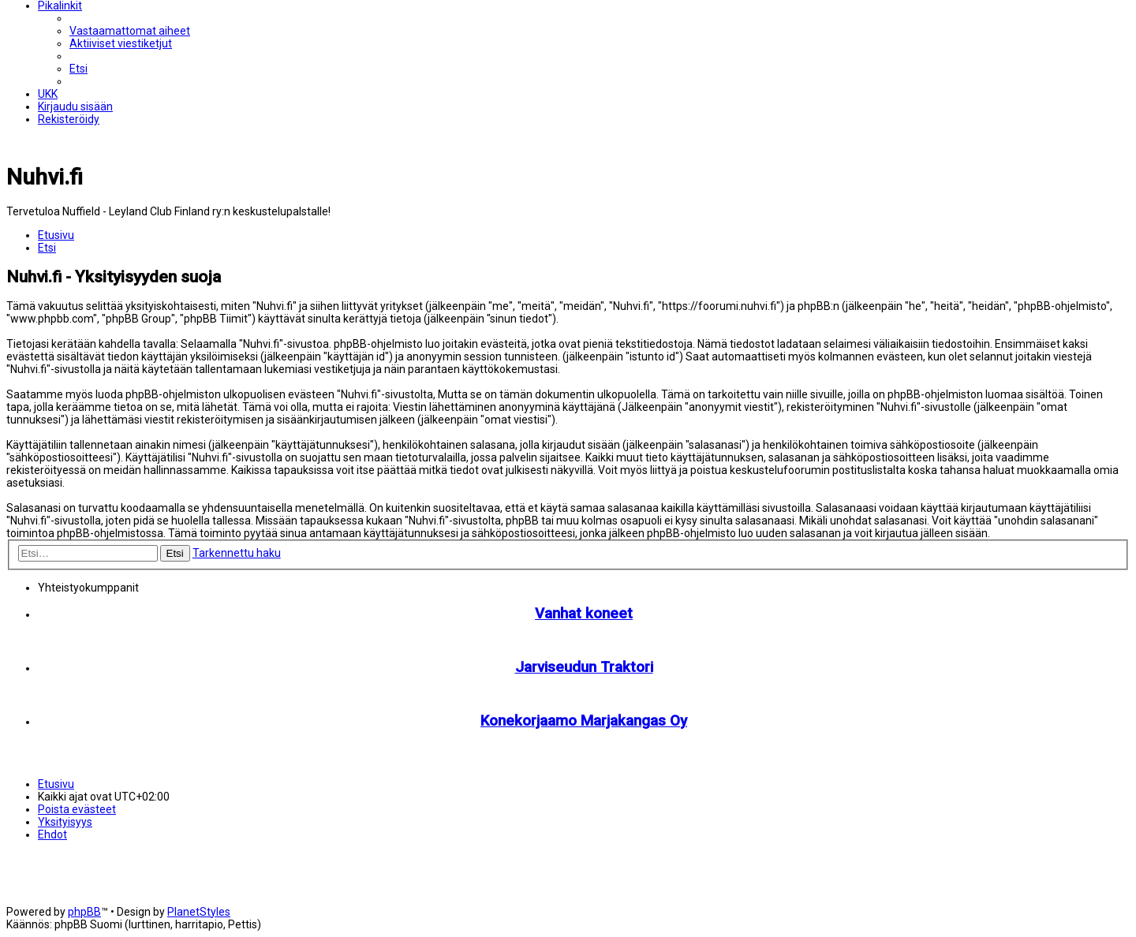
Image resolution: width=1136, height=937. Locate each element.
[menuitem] (129, 30)
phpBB (84, 911)
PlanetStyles (198, 911)
